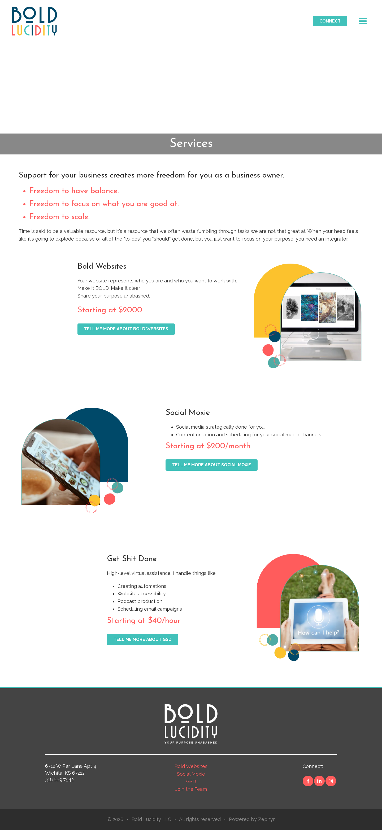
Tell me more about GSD (143, 639)
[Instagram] (330, 781)
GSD (191, 781)
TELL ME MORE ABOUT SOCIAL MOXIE (211, 464)
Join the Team (191, 789)
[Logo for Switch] (34, 20)
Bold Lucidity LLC (151, 819)
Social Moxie (191, 774)
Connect (330, 21)
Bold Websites (191, 766)
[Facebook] (308, 781)
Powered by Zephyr (252, 819)
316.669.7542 (59, 779)
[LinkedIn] (319, 781)
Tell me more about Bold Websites (126, 328)
